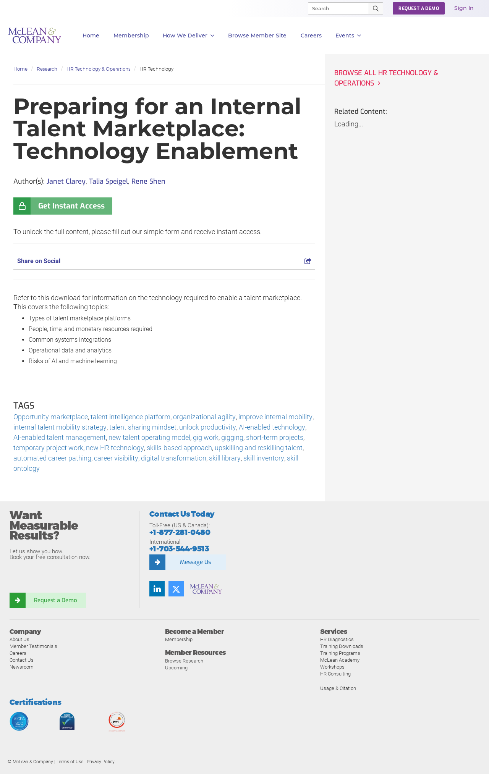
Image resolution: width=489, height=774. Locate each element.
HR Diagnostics (337, 640)
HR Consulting (335, 674)
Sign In (464, 8)
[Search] (335, 8)
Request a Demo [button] (418, 8)
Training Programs (340, 653)
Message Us (195, 562)
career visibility (116, 458)
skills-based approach (179, 448)
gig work (197, 438)
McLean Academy (339, 660)
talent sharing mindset (142, 427)
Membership (131, 35)
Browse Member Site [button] (257, 35)
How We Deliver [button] (188, 35)
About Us (19, 640)
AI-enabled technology (271, 427)
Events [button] (348, 35)
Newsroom (22, 667)
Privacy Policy (101, 762)
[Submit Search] (376, 8)
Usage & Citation (338, 689)
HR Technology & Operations (98, 69)
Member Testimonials (33, 647)
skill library (224, 458)
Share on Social (164, 261)
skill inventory (263, 458)
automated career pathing (52, 458)
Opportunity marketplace (50, 417)
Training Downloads (341, 647)
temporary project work (48, 448)
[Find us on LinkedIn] (157, 588)
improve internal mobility (275, 417)
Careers (18, 653)
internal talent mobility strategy (59, 427)
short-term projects (266, 438)
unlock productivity (207, 427)
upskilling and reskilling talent (258, 448)
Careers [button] (311, 35)
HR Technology (156, 69)
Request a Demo (55, 600)
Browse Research (184, 661)
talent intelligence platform (130, 417)
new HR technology (115, 448)
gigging (224, 438)
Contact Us (22, 660)
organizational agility (204, 417)
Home (91, 35)
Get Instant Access (71, 206)
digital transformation (173, 458)
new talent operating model (141, 438)
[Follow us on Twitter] (176, 588)
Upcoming (176, 668)
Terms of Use (70, 762)
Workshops (332, 667)
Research (47, 69)
